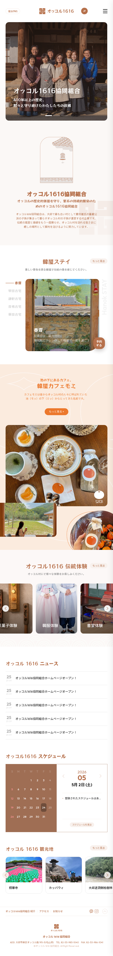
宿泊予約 (12, 11)
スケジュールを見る (82, 824)
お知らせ (58, 911)
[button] (48, 115)
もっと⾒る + (56, 411)
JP (84, 11)
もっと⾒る (98, 261)
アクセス (44, 911)
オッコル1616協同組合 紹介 (20, 911)
